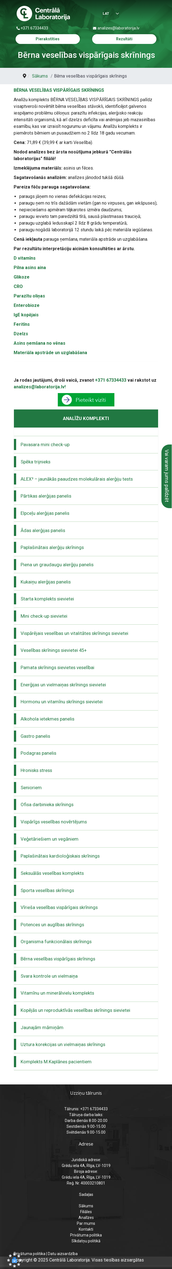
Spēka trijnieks (35, 462)
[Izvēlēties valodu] (108, 14)
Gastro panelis (35, 736)
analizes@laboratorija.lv (118, 28)
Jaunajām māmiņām (42, 1027)
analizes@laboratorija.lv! (40, 386)
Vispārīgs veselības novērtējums (54, 822)
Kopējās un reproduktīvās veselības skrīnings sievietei (75, 1010)
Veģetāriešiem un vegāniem (49, 839)
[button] (14, 1260)
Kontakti (86, 1229)
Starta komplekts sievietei (47, 599)
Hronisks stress (36, 770)
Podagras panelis (38, 753)
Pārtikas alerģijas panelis (46, 496)
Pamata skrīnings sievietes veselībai (57, 667)
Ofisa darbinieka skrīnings (47, 804)
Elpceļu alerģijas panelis (45, 513)
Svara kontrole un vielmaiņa (49, 976)
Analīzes (86, 1217)
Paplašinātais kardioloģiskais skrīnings (60, 856)
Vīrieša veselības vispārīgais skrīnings (59, 907)
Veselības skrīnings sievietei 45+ (54, 650)
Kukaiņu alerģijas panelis (46, 582)
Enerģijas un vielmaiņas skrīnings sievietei (63, 684)
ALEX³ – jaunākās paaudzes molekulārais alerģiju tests (77, 479)
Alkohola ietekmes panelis (47, 719)
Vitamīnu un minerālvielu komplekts (57, 993)
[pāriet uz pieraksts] (86, 399)
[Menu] (153, 14)
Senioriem (31, 787)
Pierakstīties (48, 39)
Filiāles (86, 1212)
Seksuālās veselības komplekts (52, 873)
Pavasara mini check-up (45, 444)
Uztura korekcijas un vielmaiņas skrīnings (63, 1044)
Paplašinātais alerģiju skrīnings (52, 547)
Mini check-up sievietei (44, 616)
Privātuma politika (86, 1235)
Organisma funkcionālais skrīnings (56, 941)
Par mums (86, 1223)
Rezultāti (124, 39)
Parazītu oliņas (29, 296)
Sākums (86, 1206)
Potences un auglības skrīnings (52, 924)
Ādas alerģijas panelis (43, 530)
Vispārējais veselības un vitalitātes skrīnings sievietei (74, 633)
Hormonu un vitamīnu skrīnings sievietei (62, 701)
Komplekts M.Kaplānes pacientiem (56, 1061)
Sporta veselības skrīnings (47, 890)
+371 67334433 (34, 28)
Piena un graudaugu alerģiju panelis (57, 564)
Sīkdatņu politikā (86, 1241)
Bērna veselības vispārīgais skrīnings (58, 959)
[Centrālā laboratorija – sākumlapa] (43, 13)
